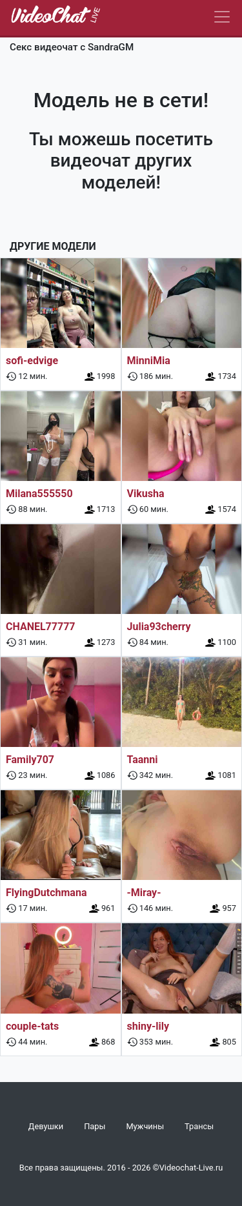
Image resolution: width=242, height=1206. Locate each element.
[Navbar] (222, 16)
